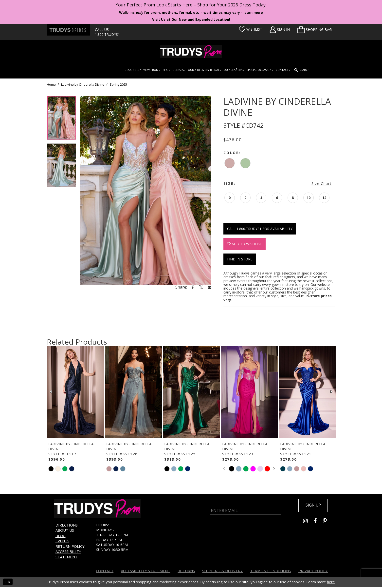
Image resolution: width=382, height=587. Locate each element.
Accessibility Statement (68, 554)
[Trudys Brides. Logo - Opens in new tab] (68, 30)
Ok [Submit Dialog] (7, 581)
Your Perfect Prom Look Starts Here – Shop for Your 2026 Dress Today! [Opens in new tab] (191, 5)
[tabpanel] (61, 119)
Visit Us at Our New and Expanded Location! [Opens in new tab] (191, 19)
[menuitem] (314, 29)
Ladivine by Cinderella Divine (82, 84)
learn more (253, 12)
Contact (104, 570)
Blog (60, 535)
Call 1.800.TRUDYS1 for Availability (259, 228)
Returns (186, 570)
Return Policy (70, 546)
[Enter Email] (245, 508)
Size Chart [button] (321, 183)
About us (64, 530)
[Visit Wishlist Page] (250, 29)
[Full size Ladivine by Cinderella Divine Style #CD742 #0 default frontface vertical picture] (145, 190)
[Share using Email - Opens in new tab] (209, 287)
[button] (314, 29)
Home (51, 84)
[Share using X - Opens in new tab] (201, 287)
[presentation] (75, 392)
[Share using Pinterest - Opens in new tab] (193, 287)
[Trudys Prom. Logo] (191, 51)
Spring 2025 (118, 84)
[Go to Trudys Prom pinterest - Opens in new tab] (327, 522)
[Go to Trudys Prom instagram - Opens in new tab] (308, 522)
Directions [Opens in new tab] (66, 525)
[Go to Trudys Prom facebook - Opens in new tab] (318, 522)
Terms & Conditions (270, 570)
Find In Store (239, 259)
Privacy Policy (313, 570)
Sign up (312, 505)
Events (62, 540)
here (331, 581)
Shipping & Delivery (222, 570)
